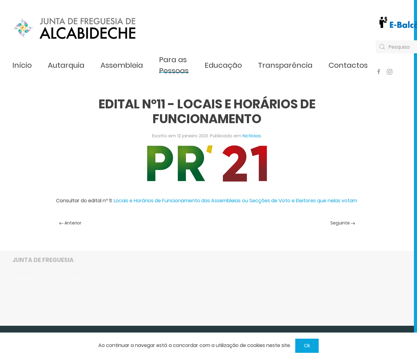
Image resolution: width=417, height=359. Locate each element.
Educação (223, 65)
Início (22, 65)
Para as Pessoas (174, 65)
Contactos (348, 65)
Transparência (285, 65)
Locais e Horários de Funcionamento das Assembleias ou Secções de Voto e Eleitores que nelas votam (235, 200)
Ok (307, 345)
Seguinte (342, 223)
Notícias (252, 135)
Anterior (70, 223)
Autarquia (66, 65)
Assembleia (121, 65)
